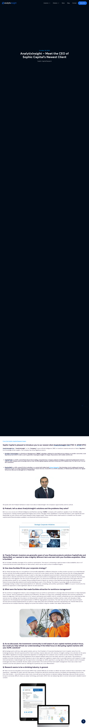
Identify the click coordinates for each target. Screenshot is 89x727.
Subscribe (82, 3)
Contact (74, 3)
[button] (47, 3)
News (63, 3)
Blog (68, 3)
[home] (9, 3)
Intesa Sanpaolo (54, 467)
